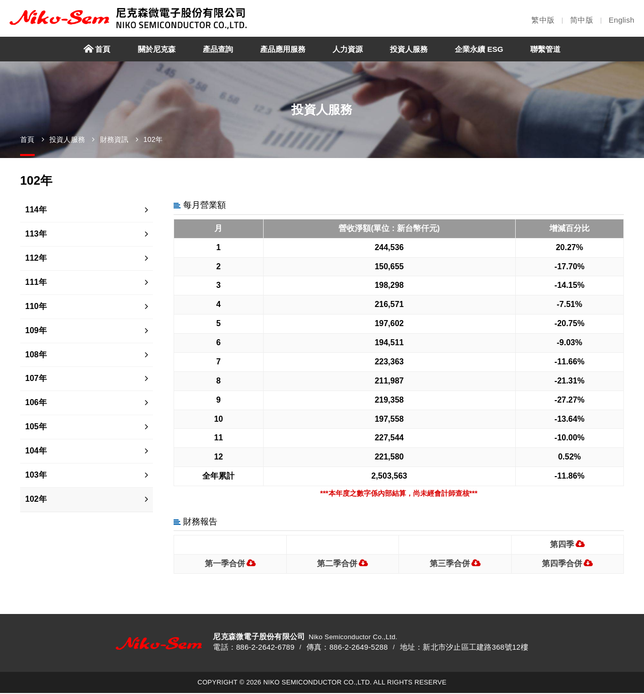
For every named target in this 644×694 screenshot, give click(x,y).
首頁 (27, 139)
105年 (36, 426)
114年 (36, 209)
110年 (36, 306)
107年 (36, 378)
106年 (36, 402)
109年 (36, 330)
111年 (36, 282)
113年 (36, 233)
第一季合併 (225, 563)
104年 (36, 450)
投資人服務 (67, 139)
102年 (153, 139)
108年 (36, 354)
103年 (36, 475)
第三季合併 (450, 563)
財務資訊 (114, 139)
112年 (36, 258)
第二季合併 (337, 563)
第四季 (562, 544)
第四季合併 (562, 563)
